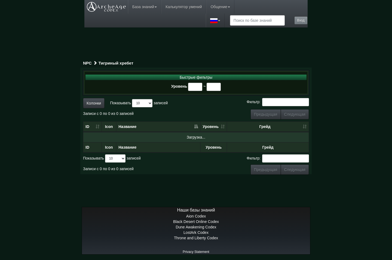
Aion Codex (196, 216)
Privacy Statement (196, 252)
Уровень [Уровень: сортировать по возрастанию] (211, 126)
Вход (301, 20)
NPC (87, 63)
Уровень (179, 86)
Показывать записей (139, 103)
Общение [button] (220, 7)
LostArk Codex (196, 232)
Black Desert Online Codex (196, 221)
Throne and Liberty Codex (196, 238)
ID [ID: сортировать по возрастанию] (87, 126)
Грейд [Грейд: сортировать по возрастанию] (265, 126)
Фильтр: (278, 102)
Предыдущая (265, 114)
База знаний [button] (144, 7)
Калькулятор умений (184, 7)
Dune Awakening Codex (196, 227)
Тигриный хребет (116, 63)
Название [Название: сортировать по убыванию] (127, 126)
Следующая (294, 114)
